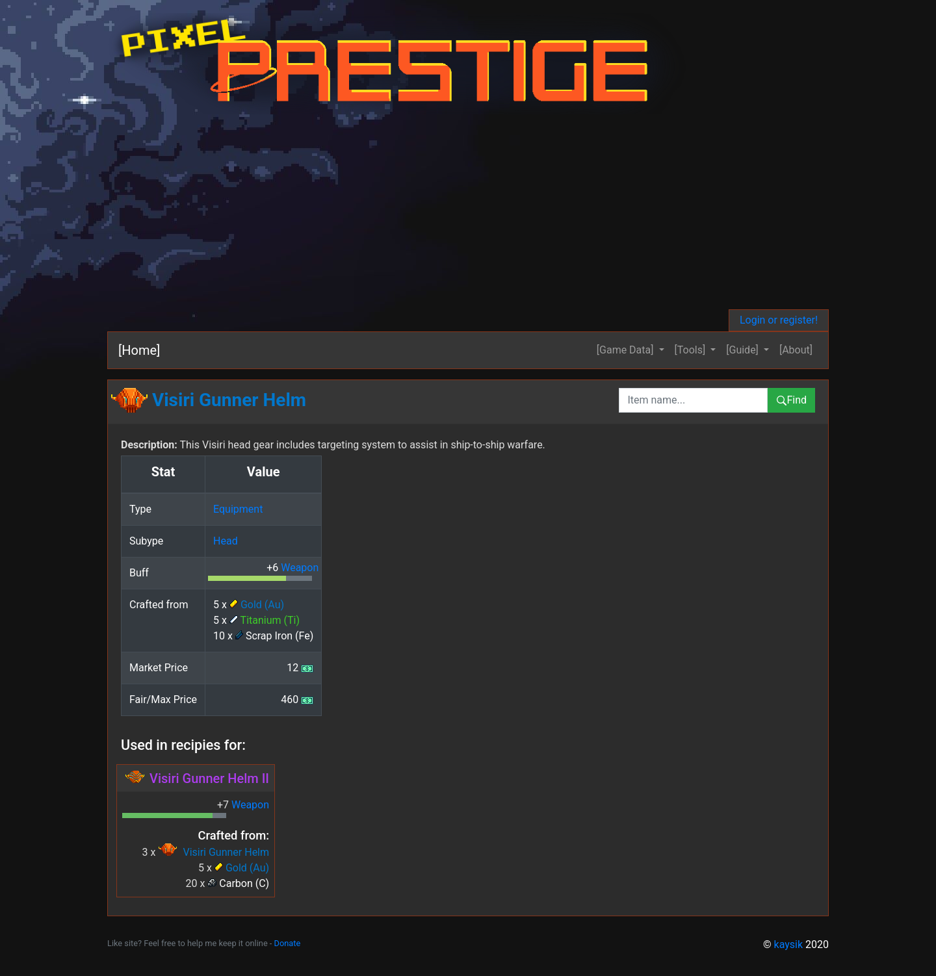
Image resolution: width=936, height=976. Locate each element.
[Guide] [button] (743, 350)
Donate (287, 943)
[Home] (139, 350)
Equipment (238, 509)
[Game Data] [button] (626, 350)
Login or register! (779, 320)
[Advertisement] (488, 212)
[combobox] (693, 400)
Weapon (299, 567)
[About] (795, 350)
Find (791, 400)
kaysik (788, 944)
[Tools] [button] (691, 350)
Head (225, 541)
